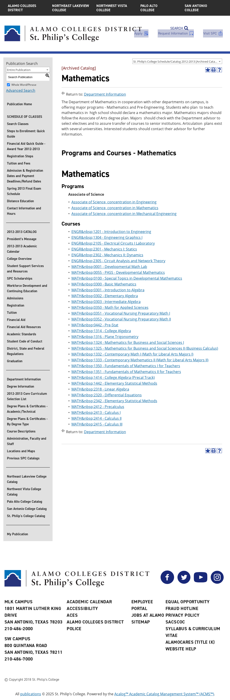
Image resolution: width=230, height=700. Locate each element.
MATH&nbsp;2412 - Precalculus (97, 406)
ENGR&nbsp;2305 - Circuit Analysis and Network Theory (118, 260)
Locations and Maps (21, 451)
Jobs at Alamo (147, 615)
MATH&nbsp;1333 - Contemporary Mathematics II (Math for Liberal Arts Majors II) (139, 360)
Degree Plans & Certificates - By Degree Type (27, 421)
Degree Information (20, 386)
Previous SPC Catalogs (23, 458)
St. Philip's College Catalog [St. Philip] (26, 516)
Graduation (14, 361)
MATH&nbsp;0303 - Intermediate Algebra (106, 301)
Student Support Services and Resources (25, 269)
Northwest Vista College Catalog (24, 492)
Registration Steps (20, 156)
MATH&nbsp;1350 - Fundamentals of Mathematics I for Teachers (125, 365)
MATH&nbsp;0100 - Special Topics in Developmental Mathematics (126, 278)
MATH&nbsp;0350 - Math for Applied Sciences (109, 307)
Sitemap (140, 622)
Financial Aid (16, 320)
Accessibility (82, 608)
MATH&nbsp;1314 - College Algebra (101, 330)
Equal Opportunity (188, 602)
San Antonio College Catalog (27, 509)
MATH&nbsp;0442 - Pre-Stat (94, 325)
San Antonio (203, 7)
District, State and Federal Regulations (25, 351)
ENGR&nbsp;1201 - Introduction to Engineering (111, 231)
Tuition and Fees (18, 163)
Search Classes (18, 124)
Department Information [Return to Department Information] (105, 94)
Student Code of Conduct (24, 341)
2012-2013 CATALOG (22, 232)
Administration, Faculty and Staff (26, 441)
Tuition (12, 312)
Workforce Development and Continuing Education (27, 288)
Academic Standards (21, 334)
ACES (72, 615)
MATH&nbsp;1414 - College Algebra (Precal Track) (113, 377)
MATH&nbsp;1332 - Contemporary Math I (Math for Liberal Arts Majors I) (132, 354)
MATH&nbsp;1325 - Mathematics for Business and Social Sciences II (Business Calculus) (144, 348)
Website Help (181, 649)
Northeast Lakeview (71, 7)
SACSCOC (175, 622)
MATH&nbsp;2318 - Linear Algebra (100, 389)
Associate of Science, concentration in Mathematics (114, 207)
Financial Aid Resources (24, 327)
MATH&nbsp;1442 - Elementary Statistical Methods (114, 383)
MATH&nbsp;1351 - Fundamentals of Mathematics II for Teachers (126, 371)
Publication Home (19, 104)
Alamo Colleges (26, 7)
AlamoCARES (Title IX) (190, 642)
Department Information (24, 379)
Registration (15, 305)
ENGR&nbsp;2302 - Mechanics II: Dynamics (107, 254)
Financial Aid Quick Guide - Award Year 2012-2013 (26, 146)
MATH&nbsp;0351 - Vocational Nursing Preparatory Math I (120, 313)
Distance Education (20, 201)
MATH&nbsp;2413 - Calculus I (96, 412)
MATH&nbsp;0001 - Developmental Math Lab (109, 266)
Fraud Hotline (182, 608)
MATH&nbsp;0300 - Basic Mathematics (103, 284)
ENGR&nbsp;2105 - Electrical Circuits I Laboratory (113, 243)
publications (30, 693)
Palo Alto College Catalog (24, 501)
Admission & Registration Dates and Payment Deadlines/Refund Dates (25, 176)
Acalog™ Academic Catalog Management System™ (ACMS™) (164, 693)
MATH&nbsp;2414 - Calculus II (96, 418)
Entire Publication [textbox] (19, 70)
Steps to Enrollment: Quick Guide (26, 134)
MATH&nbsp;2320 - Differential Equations (106, 395)
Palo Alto (159, 7)
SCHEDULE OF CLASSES (24, 116)
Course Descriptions (21, 431)
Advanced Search (20, 90)
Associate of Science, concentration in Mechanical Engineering (124, 213)
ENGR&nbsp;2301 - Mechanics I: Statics (104, 249)
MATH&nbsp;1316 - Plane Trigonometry (104, 336)
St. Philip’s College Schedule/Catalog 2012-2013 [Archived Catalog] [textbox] (176, 61)
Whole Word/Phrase (23, 85)
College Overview (19, 259)
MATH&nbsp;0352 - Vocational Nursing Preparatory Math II (121, 319)
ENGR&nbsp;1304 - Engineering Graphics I (106, 237)
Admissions (15, 298)
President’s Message (21, 239)
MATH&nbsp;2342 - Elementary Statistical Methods (114, 400)
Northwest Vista (115, 7)
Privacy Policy (183, 615)
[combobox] (177, 61)
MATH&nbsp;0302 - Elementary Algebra (104, 295)
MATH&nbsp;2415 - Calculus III (96, 424)
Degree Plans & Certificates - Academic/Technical (27, 409)
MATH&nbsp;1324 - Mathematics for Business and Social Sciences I (127, 342)
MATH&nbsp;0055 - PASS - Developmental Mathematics (118, 272)
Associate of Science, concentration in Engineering (114, 202)
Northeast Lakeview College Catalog (26, 479)
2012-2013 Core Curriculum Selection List (27, 396)
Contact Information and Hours (24, 211)
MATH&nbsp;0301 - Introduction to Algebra (107, 289)
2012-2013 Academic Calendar (22, 249)
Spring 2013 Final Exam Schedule (24, 191)
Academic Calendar (89, 602)
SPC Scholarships (19, 278)
